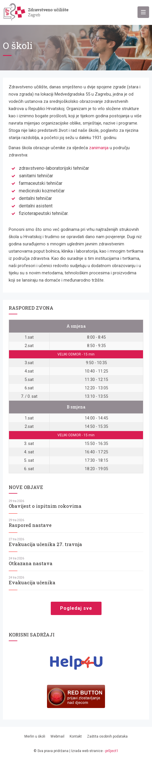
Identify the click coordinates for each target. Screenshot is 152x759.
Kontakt (76, 736)
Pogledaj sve (76, 608)
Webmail (57, 736)
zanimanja (98, 147)
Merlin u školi (34, 736)
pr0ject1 (111, 751)
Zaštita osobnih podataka (107, 736)
